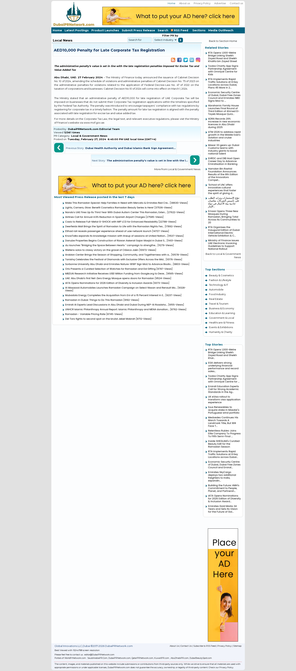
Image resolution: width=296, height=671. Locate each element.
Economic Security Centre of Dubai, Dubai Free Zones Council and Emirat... (224, 464)
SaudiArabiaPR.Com (97, 658)
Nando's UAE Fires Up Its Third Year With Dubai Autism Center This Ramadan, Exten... (115, 212)
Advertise (220, 3)
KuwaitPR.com (161, 658)
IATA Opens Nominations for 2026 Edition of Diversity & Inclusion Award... (224, 498)
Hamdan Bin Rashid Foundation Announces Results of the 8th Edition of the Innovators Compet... (223, 174)
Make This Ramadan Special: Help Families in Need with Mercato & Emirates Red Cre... (117, 203)
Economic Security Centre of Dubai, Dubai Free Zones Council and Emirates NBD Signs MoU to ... (224, 97)
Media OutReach (220, 30)
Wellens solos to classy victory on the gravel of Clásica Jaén (101, 250)
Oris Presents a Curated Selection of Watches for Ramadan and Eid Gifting (110, 269)
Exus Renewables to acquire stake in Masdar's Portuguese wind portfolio (223, 410)
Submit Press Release (138, 30)
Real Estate (216, 298)
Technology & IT (218, 284)
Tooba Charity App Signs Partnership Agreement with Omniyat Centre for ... (223, 378)
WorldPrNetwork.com (75, 658)
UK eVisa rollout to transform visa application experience (224, 399)
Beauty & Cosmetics (221, 275)
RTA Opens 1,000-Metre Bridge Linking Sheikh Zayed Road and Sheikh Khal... (222, 354)
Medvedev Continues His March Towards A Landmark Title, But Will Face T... (223, 422)
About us (184, 3)
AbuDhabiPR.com (180, 658)
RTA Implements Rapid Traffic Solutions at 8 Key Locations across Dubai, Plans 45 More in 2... (223, 83)
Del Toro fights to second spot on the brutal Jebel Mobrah (100, 319)
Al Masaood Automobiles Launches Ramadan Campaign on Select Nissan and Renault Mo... (121, 287)
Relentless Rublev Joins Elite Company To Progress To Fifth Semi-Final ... (224, 433)
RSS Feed (180, 30)
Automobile (216, 289)
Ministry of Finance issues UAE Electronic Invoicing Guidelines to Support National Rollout (223, 245)
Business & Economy (221, 308)
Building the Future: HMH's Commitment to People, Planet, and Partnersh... (223, 488)
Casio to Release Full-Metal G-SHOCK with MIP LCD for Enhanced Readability (111, 221)
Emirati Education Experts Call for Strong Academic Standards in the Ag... (223, 389)
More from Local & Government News (177, 169)
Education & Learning (222, 313)
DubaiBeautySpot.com (201, 658)
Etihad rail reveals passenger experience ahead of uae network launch (108, 231)
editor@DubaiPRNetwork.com (99, 654)
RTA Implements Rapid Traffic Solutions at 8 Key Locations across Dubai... (223, 454)
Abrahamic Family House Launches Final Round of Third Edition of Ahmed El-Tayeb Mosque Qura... (223, 110)
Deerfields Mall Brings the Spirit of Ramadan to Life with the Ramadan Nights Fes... (114, 226)
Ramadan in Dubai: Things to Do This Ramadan (94, 300)
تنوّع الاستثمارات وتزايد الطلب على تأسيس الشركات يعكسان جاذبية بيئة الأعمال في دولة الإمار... (223, 202)
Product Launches (105, 30)
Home (171, 3)
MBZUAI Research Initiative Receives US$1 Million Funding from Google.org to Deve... (115, 273)
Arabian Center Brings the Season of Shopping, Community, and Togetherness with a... (117, 254)
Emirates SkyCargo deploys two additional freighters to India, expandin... (222, 476)
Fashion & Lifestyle (220, 280)
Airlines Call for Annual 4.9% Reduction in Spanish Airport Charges (105, 217)
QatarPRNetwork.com (142, 658)
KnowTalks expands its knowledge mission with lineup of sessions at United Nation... (116, 236)
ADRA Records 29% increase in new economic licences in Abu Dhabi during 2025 (224, 123)
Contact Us (186, 646)
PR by (174, 35)
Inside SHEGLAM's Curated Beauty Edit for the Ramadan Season (224, 443)
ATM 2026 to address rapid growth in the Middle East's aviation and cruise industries (224, 136)
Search (163, 30)
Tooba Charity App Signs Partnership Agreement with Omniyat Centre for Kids (223, 70)
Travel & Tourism (218, 303)
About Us (174, 646)
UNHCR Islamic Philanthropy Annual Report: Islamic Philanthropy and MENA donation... (117, 309)
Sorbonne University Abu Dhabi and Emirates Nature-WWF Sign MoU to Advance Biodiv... (118, 264)
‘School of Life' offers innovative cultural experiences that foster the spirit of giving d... (222, 189)
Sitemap (237, 646)
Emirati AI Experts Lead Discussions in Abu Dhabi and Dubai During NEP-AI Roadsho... (116, 304)
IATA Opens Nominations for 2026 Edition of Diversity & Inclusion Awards (108, 283)
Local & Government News (89, 135)
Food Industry (217, 294)
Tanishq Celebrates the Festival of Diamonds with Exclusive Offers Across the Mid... (115, 259)
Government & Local (221, 317)
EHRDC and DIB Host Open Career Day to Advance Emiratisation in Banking (224, 161)
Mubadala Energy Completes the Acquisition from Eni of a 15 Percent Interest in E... (115, 295)
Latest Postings (77, 30)
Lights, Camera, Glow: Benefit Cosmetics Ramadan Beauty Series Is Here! (109, 207)
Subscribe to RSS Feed (204, 646)
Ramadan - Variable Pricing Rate (85, 314)
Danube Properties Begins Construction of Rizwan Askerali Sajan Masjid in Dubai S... (115, 240)
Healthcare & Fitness (221, 322)
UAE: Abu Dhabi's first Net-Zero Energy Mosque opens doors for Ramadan (109, 278)
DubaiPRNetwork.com (119, 658)
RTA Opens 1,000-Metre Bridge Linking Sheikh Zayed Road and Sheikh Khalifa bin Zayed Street (222, 57)
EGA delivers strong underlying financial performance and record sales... (223, 367)
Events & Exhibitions (221, 327)
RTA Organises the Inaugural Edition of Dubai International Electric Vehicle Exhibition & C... (224, 231)
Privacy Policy (202, 3)
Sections (199, 30)
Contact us (236, 3)
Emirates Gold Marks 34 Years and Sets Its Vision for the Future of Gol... (222, 509)
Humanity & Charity (220, 331)
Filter (166, 35)
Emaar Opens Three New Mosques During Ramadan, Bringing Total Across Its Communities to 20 (224, 216)
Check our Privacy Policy (221, 667)
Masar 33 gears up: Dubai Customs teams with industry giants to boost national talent (223, 149)
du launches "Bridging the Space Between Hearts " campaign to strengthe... (111, 245)
